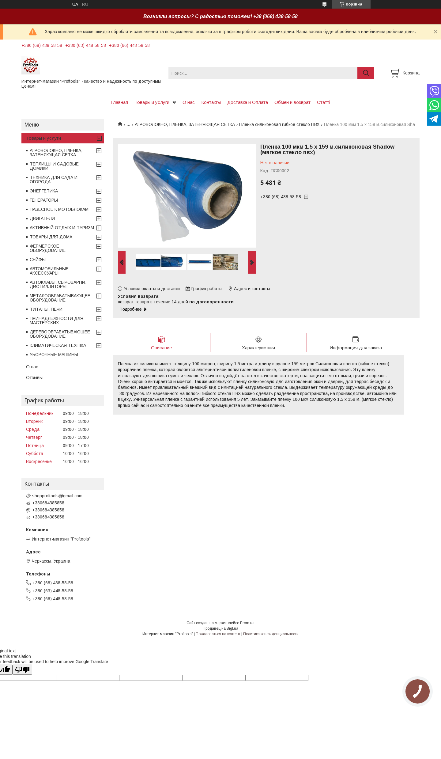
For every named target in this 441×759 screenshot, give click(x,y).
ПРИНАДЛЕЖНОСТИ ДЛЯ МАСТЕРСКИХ (56, 320)
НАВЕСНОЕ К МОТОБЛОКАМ (59, 209)
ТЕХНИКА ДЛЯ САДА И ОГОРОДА (53, 179)
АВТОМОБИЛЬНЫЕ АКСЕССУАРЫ (49, 270)
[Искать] (365, 73)
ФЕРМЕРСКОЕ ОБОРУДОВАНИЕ (48, 248)
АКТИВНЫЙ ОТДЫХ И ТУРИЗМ (62, 227)
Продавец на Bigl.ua (220, 628)
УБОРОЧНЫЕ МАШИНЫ (54, 354)
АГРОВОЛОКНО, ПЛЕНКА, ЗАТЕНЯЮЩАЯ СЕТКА (185, 124)
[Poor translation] (22, 670)
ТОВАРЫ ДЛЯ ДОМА (51, 236)
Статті (323, 102)
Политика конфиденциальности (271, 634)
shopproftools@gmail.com (57, 495)
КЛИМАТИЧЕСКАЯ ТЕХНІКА (58, 345)
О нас (189, 102)
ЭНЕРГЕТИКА (44, 190)
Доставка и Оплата (247, 102)
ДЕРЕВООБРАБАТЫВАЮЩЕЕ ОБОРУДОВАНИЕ (60, 334)
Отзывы (34, 377)
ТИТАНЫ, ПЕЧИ (46, 309)
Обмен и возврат (292, 102)
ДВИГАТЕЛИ (42, 218)
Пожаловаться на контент (218, 634)
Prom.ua (247, 623)
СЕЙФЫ (38, 259)
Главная (119, 102)
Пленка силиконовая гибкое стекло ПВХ (279, 124)
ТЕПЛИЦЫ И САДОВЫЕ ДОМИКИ (54, 166)
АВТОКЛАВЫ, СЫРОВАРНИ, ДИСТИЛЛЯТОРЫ (58, 284)
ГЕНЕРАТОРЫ (44, 200)
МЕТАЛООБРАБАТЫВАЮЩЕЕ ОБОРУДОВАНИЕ (60, 297)
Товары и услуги (151, 102)
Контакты (211, 102)
